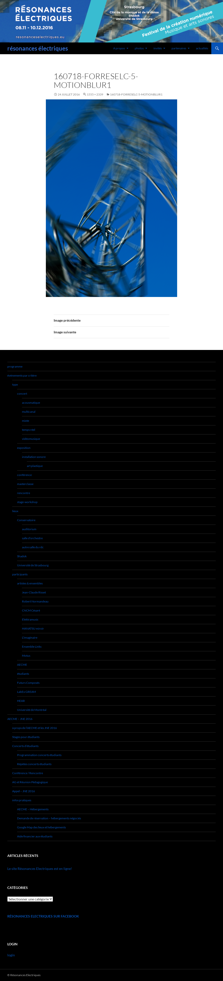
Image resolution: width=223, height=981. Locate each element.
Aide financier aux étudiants (34, 836)
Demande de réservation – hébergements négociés (49, 818)
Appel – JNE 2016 (23, 791)
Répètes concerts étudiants (34, 764)
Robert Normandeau (35, 601)
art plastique (35, 466)
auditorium (29, 529)
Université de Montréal (31, 710)
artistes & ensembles (30, 583)
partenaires (179, 48)
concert (22, 393)
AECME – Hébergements (33, 809)
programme (14, 366)
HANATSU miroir (33, 628)
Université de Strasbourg (33, 565)
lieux (15, 511)
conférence (24, 475)
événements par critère (22, 375)
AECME (22, 664)
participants (20, 574)
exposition (23, 448)
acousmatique (31, 402)
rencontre (23, 493)
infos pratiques (21, 800)
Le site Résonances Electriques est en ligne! (39, 868)
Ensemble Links (31, 646)
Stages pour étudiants (26, 737)
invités (157, 48)
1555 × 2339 (95, 94)
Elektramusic (30, 619)
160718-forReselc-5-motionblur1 (136, 94)
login (11, 955)
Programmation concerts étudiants (39, 755)
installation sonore (34, 457)
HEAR (21, 701)
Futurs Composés (28, 683)
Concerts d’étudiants (25, 746)
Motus (26, 655)
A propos (119, 48)
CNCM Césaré (31, 610)
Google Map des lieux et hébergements (41, 827)
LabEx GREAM (26, 692)
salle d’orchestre (32, 538)
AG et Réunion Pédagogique (30, 782)
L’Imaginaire (29, 637)
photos (139, 48)
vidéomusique (31, 439)
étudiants (23, 673)
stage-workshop (27, 502)
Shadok (22, 556)
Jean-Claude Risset (34, 592)
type (15, 384)
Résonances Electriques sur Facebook (43, 916)
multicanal (28, 411)
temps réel (28, 430)
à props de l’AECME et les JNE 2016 (34, 728)
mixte (25, 420)
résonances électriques (37, 48)
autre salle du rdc (33, 547)
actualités (202, 48)
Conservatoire (26, 520)
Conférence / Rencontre (27, 773)
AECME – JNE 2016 (19, 719)
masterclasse (25, 484)
